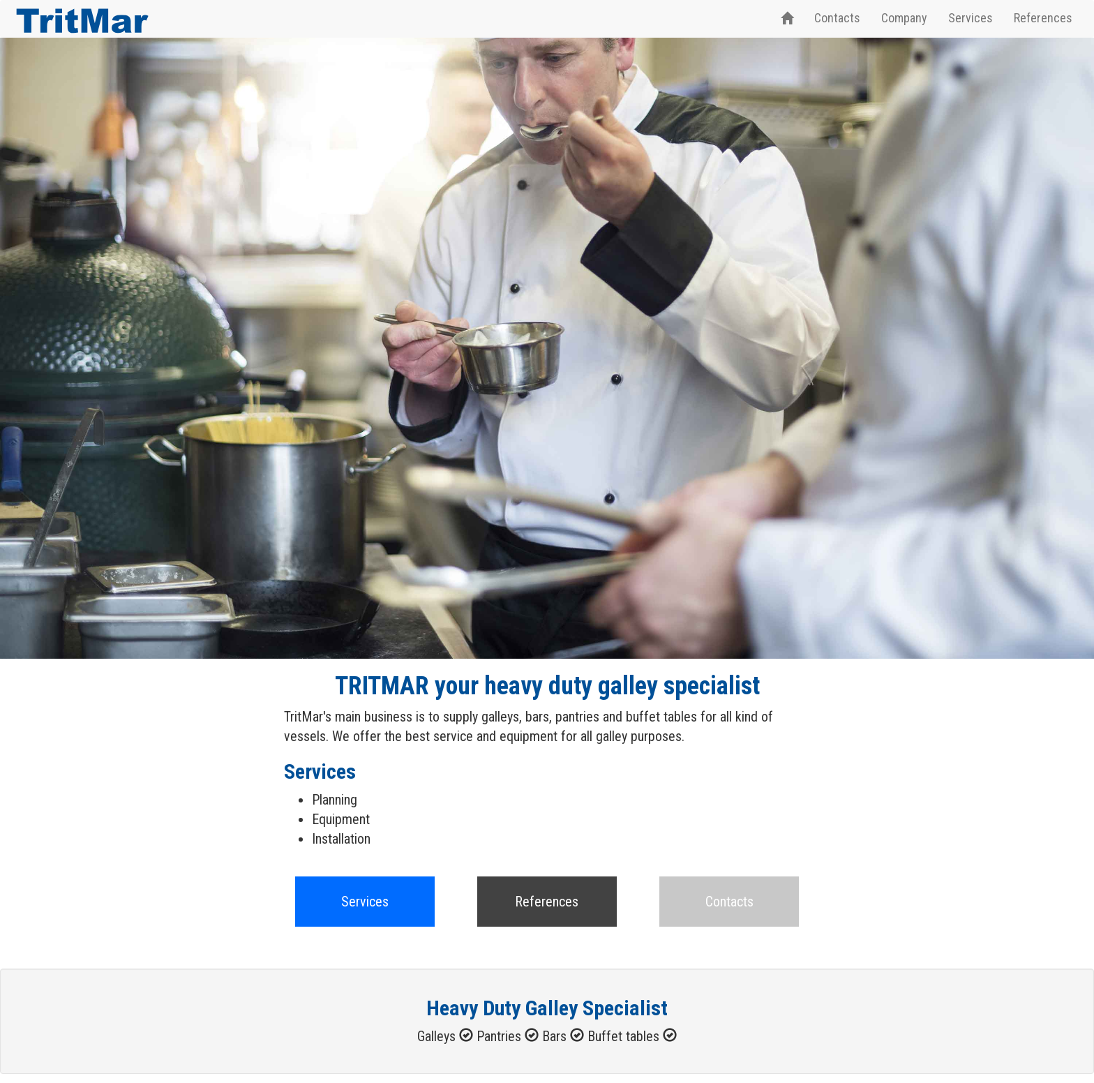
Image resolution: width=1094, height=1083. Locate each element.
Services (970, 17)
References (1043, 17)
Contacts (837, 17)
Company (904, 17)
